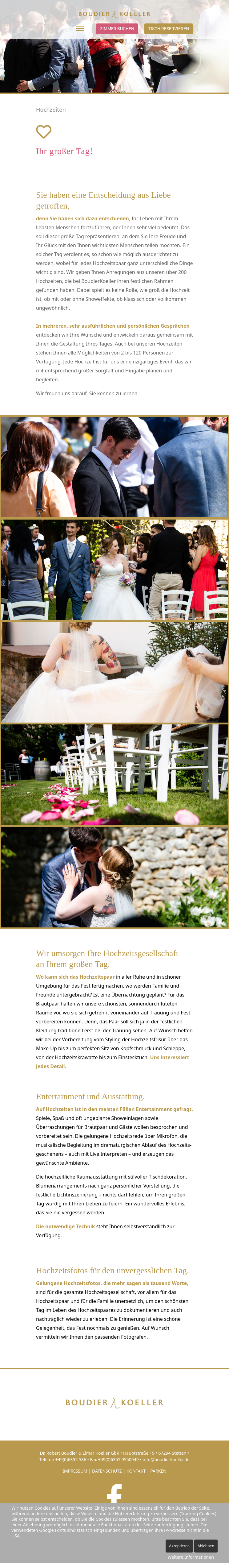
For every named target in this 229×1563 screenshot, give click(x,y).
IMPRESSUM (74, 1471)
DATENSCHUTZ (107, 1471)
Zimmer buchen (117, 28)
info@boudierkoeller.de (166, 1459)
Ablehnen (206, 1545)
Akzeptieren (179, 1545)
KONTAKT (136, 1471)
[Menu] (80, 28)
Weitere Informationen (191, 1557)
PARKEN (158, 1471)
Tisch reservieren (168, 28)
